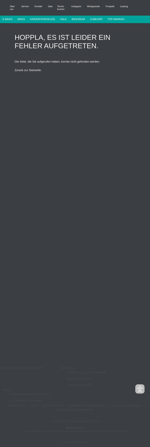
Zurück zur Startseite (28, 70)
